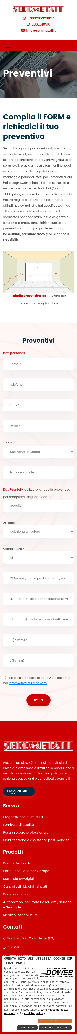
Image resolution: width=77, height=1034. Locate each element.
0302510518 (41, 24)
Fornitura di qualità (18, 824)
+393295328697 (41, 18)
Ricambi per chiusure (20, 915)
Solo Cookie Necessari (55, 1027)
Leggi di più (19, 791)
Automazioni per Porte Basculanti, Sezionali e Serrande (38, 905)
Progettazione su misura (23, 817)
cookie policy (34, 1013)
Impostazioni (27, 1027)
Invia (38, 700)
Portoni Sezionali (16, 863)
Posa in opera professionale (25, 832)
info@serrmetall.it (41, 30)
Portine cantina (15, 894)
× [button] (71, 958)
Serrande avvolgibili (19, 878)
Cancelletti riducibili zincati (25, 886)
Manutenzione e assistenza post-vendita (36, 840)
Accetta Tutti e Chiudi (55, 1020)
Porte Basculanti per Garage (26, 871)
